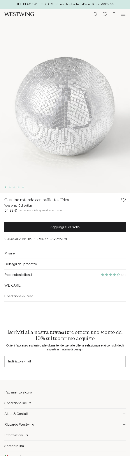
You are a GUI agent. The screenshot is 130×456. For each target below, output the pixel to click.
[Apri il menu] (123, 14)
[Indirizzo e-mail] (65, 361)
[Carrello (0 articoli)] (114, 14)
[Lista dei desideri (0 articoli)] (104, 14)
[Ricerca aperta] (95, 14)
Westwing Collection (18, 206)
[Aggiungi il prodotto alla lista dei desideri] (123, 200)
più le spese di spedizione (47, 210)
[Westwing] (19, 14)
